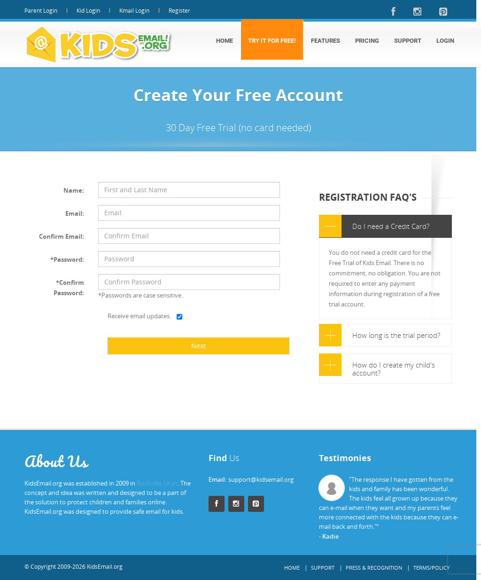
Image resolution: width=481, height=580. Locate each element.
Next (198, 345)
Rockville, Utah (157, 483)
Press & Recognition (374, 567)
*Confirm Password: (69, 287)
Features (325, 40)
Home (224, 40)
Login (445, 40)
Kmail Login (134, 11)
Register (179, 11)
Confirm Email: (61, 236)
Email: (74, 213)
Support (407, 40)
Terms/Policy (431, 567)
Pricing (367, 40)
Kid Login (88, 11)
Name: (73, 190)
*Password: (67, 259)
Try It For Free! (272, 40)
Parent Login (40, 11)
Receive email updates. (139, 316)
